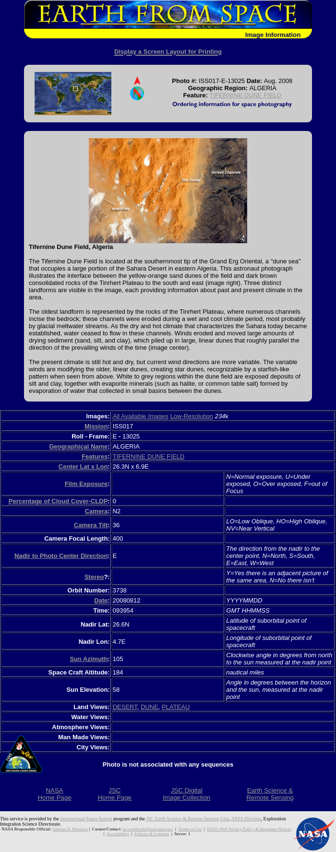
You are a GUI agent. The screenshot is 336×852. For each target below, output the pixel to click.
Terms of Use (190, 829)
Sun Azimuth (89, 659)
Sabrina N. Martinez (70, 829)
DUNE (149, 706)
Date (101, 600)
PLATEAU (176, 706)
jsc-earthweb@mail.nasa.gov (147, 829)
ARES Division (246, 818)
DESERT (125, 706)
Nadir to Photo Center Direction (61, 555)
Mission (96, 426)
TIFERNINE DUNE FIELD (245, 95)
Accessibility (118, 833)
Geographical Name (78, 446)
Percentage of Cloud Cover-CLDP (58, 501)
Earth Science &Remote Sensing (270, 794)
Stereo (94, 576)
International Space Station (86, 818)
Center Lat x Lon (83, 466)
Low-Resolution (191, 416)
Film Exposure (86, 483)
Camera (96, 511)
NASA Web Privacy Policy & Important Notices (249, 829)
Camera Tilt (91, 525)
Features (95, 456)
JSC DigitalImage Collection (186, 794)
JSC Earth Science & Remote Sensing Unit (187, 818)
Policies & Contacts (151, 833)
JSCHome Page (115, 794)
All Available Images (140, 416)
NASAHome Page (54, 794)
